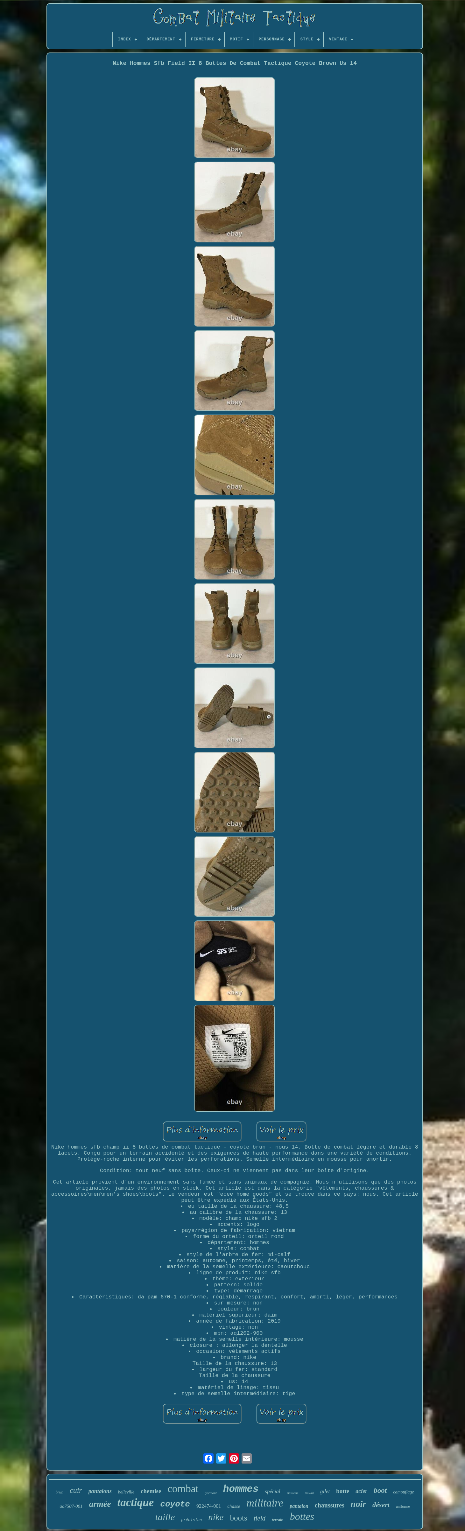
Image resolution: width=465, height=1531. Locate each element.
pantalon (299, 1506)
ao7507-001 (71, 1506)
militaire (264, 1503)
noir (358, 1504)
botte (342, 1491)
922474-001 (208, 1506)
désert (381, 1505)
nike (215, 1517)
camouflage (403, 1492)
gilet (325, 1491)
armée (100, 1504)
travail (309, 1493)
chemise (151, 1491)
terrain (278, 1519)
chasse (233, 1506)
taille (165, 1517)
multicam (293, 1493)
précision (191, 1520)
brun (59, 1492)
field (259, 1518)
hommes (241, 1489)
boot (380, 1490)
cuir (76, 1490)
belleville (126, 1492)
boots (238, 1518)
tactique (135, 1502)
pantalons (100, 1491)
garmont (211, 1493)
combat (182, 1488)
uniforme (403, 1506)
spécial (272, 1491)
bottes (302, 1516)
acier (361, 1491)
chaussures (329, 1505)
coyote (175, 1504)
